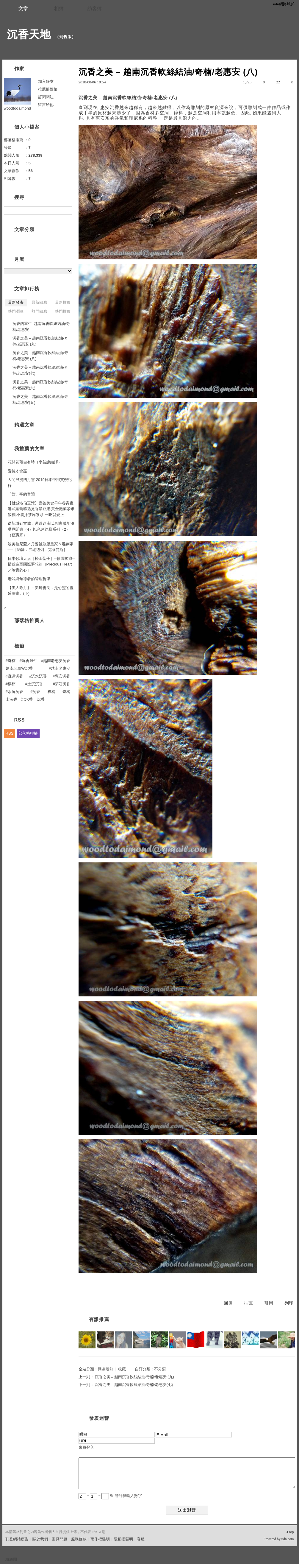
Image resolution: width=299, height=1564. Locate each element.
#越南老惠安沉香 (55, 660)
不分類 (160, 1369)
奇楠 (66, 691)
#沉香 (35, 691)
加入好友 (46, 81)
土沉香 (11, 699)
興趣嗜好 (105, 1369)
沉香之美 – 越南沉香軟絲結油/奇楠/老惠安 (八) (40, 356)
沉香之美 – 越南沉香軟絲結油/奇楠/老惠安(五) (40, 399)
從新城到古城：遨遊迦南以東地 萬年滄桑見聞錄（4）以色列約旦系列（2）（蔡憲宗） (41, 529)
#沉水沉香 (38, 676)
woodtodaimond (17, 108)
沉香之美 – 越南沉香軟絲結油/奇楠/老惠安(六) (40, 385)
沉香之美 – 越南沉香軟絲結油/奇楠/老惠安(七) (134, 1384)
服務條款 (79, 1539)
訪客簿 (94, 8)
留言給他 (46, 104)
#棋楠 (10, 684)
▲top (290, 1532)
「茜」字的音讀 (21, 494)
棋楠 (51, 691)
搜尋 (67, 210)
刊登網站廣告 (17, 1539)
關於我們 (40, 1539)
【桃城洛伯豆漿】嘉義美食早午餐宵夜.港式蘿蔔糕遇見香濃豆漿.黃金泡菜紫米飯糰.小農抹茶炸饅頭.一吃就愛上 (41, 509)
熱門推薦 (63, 311)
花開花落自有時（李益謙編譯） (35, 462)
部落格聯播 (28, 733)
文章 (23, 8)
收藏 (122, 1369)
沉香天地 (29, 34)
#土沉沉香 (34, 684)
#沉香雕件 (28, 660)
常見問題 (59, 1539)
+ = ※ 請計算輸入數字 (110, 1495)
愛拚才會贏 (17, 471)
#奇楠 (10, 660)
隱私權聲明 (123, 1539)
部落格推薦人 (29, 620)
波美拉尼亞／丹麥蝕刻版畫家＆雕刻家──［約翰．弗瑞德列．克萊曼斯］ (40, 547)
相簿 (59, 8)
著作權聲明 (100, 1539)
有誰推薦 (99, 1319)
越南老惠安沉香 (19, 668)
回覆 (228, 1303)
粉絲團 (11, 1559)
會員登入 (86, 1447)
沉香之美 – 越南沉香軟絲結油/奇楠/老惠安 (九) (134, 1377)
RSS (10, 733)
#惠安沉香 (61, 676)
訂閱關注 (46, 97)
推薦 (248, 1303)
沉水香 (27, 699)
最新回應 (39, 302)
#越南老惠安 (59, 668)
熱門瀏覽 (16, 311)
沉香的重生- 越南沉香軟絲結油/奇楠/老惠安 (41, 326)
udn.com (287, 1539)
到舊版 (65, 37)
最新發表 (16, 302)
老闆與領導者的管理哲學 (29, 579)
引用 (268, 1303)
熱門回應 (39, 311)
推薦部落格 (47, 89)
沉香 (41, 699)
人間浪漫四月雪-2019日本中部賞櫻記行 (40, 482)
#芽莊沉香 (61, 684)
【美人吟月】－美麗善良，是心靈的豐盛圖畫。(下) (40, 590)
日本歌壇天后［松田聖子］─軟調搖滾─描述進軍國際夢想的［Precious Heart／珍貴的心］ (41, 564)
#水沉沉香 (14, 691)
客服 (141, 1539)
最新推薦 (63, 302)
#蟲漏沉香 (14, 676)
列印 (288, 1303)
